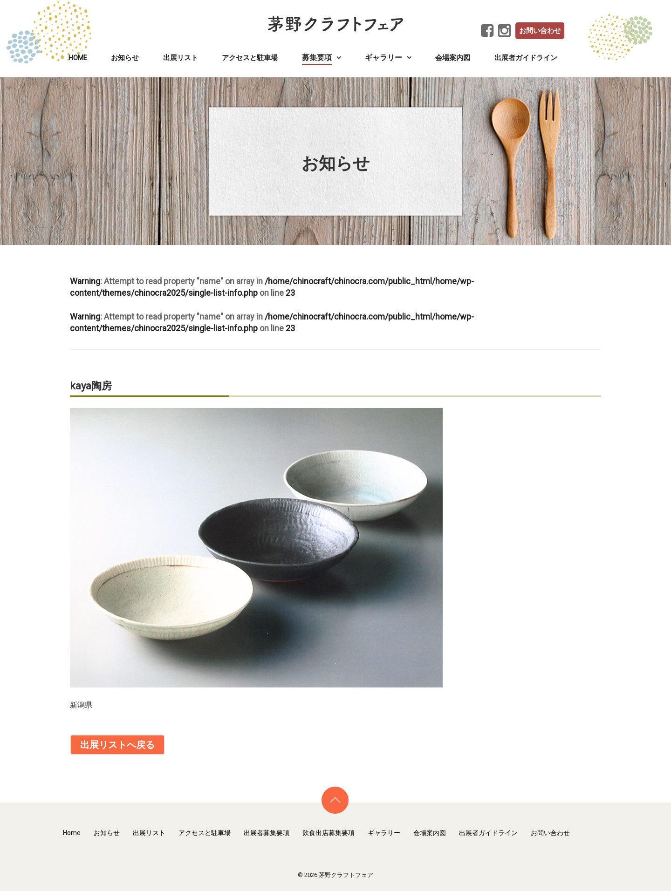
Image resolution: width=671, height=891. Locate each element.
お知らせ (125, 58)
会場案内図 (452, 58)
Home (77, 58)
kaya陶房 (91, 386)
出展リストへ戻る (117, 744)
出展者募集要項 (266, 833)
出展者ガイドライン (525, 58)
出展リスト (180, 58)
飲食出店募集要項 (328, 833)
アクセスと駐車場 (250, 58)
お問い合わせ (540, 31)
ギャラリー (384, 833)
